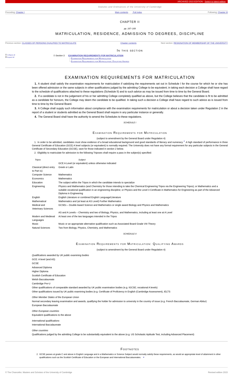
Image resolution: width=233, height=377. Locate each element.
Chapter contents (128, 43)
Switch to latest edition (215, 1)
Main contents (121, 12)
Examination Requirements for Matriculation (91, 58)
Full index (137, 12)
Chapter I (20, 12)
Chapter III (223, 12)
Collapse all (10, 55)
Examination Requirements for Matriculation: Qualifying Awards (100, 61)
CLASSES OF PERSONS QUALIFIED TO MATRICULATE (49, 43)
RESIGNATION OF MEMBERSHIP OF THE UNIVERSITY (201, 43)
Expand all (9, 57)
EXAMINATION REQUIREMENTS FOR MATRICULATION (95, 55)
